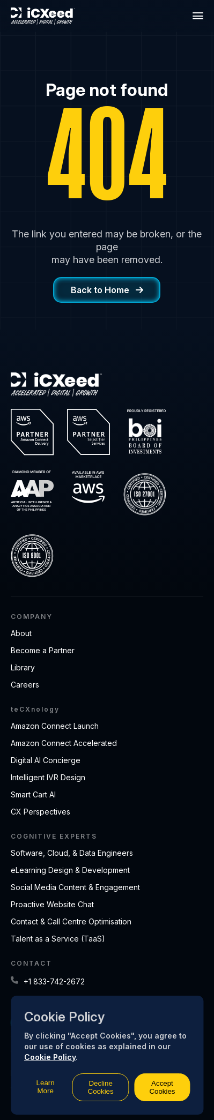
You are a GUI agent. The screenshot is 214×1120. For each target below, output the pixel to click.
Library (23, 667)
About (21, 633)
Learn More (45, 1087)
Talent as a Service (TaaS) (58, 938)
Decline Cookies (101, 1087)
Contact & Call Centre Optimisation (71, 921)
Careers (25, 684)
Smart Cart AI (33, 794)
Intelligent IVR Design (48, 777)
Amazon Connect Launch (55, 725)
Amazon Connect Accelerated (64, 743)
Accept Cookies (162, 1087)
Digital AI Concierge (45, 760)
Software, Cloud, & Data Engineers (72, 852)
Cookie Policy (50, 1057)
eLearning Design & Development (70, 870)
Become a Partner (43, 650)
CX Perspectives (40, 811)
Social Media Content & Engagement (75, 887)
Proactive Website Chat (52, 904)
